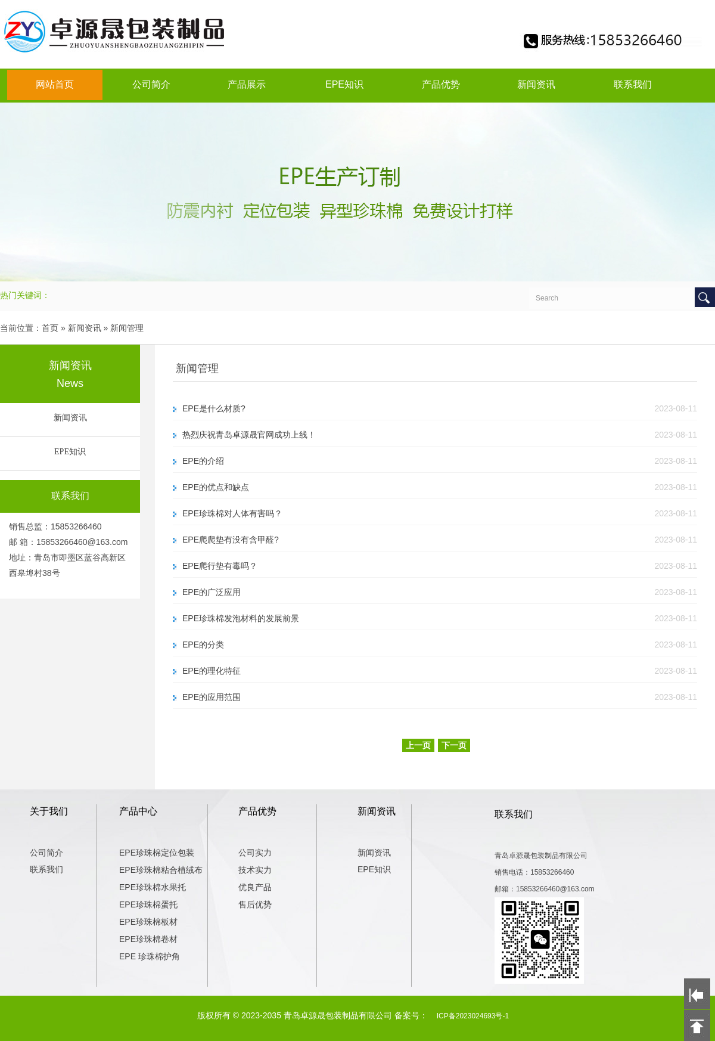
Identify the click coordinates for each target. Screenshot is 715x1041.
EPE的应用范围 (211, 697)
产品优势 (441, 84)
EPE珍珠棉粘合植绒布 (161, 870)
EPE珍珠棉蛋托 (148, 904)
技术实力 (255, 870)
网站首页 (55, 84)
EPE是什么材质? (213, 408)
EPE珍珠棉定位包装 (156, 852)
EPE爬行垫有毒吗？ (219, 566)
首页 (50, 328)
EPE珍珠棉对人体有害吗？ (232, 513)
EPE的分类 (203, 644)
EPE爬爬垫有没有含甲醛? (230, 539)
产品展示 (247, 84)
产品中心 (138, 811)
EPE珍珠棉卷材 (148, 939)
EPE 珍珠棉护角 (149, 956)
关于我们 (49, 811)
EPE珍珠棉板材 (148, 922)
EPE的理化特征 (211, 671)
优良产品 (255, 887)
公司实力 (255, 852)
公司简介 (151, 84)
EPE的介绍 (203, 461)
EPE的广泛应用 (211, 592)
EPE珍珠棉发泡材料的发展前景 (240, 618)
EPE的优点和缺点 (215, 487)
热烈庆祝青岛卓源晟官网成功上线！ (249, 434)
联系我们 (633, 84)
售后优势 (255, 904)
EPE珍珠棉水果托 (152, 887)
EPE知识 (344, 84)
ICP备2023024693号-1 (473, 1016)
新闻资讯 (536, 84)
